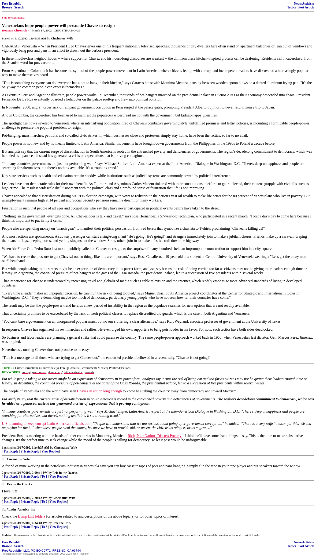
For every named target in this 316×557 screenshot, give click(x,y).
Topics (291, 7)
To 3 (44, 527)
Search (19, 7)
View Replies (50, 451)
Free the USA (61, 523)
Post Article (306, 7)
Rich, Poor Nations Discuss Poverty (155, 436)
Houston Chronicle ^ (16, 30)
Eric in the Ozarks (65, 473)
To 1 (44, 476)
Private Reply (30, 451)
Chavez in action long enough (100, 391)
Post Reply (11, 451)
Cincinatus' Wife (65, 447)
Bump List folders (32, 516)
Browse (7, 7)
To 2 (44, 501)
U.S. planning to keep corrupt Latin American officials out (45, 423)
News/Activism (304, 3)
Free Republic (11, 3)
